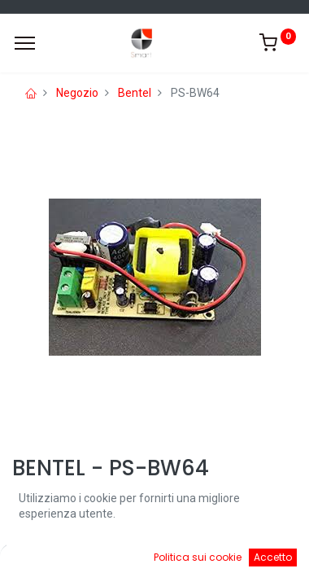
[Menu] (25, 43)
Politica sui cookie (198, 557)
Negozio (77, 92)
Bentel (134, 92)
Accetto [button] (273, 557)
